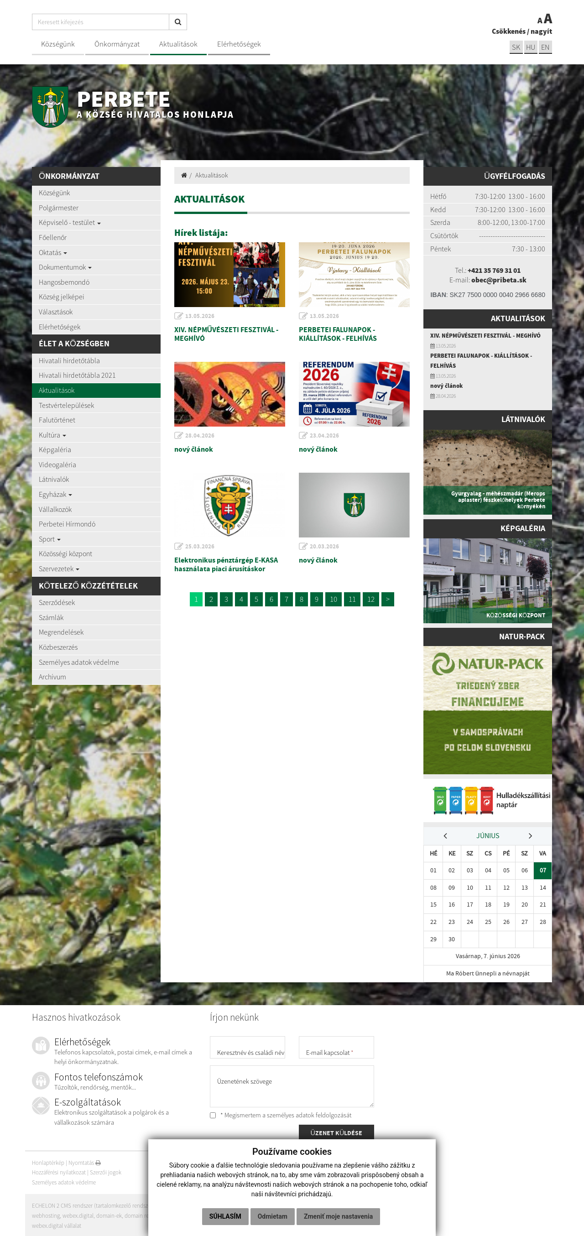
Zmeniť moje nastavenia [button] (338, 1216)
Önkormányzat (117, 44)
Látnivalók (54, 479)
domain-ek (109, 1214)
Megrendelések (61, 631)
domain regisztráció (148, 1214)
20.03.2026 (324, 546)
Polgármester (58, 207)
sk (515, 47)
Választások (56, 311)
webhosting (46, 1214)
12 (371, 599)
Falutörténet (57, 419)
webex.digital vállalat (56, 1224)
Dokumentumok (65, 266)
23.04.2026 (324, 436)
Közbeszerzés (58, 647)
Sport (50, 538)
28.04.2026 (200, 436)
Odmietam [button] (272, 1216)
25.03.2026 (200, 546)
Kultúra (52, 434)
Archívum (52, 676)
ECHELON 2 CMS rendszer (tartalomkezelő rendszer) (93, 1205)
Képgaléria (55, 449)
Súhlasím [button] (225, 1216)
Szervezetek (59, 568)
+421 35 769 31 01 (494, 270)
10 (333, 599)
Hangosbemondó (64, 282)
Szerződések (57, 602)
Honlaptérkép (48, 1161)
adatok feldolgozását (323, 1114)
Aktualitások (178, 44)
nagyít (541, 31)
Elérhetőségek (239, 44)
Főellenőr (53, 237)
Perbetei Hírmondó (67, 523)
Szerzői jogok (105, 1171)
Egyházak (55, 494)
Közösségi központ (65, 553)
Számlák (51, 617)
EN (545, 47)
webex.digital (78, 1214)
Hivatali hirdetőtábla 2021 (77, 375)
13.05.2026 (200, 316)
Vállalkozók (55, 509)
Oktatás (53, 252)
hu (530, 47)
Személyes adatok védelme (79, 662)
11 (352, 599)
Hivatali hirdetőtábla (69, 360)
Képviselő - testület (70, 222)
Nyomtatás (84, 1161)
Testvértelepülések (66, 405)
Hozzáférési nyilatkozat (59, 1171)
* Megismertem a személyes (280, 1114)
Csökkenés (509, 31)
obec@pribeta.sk (499, 279)
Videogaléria (57, 464)
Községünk (58, 44)
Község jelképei (61, 296)
